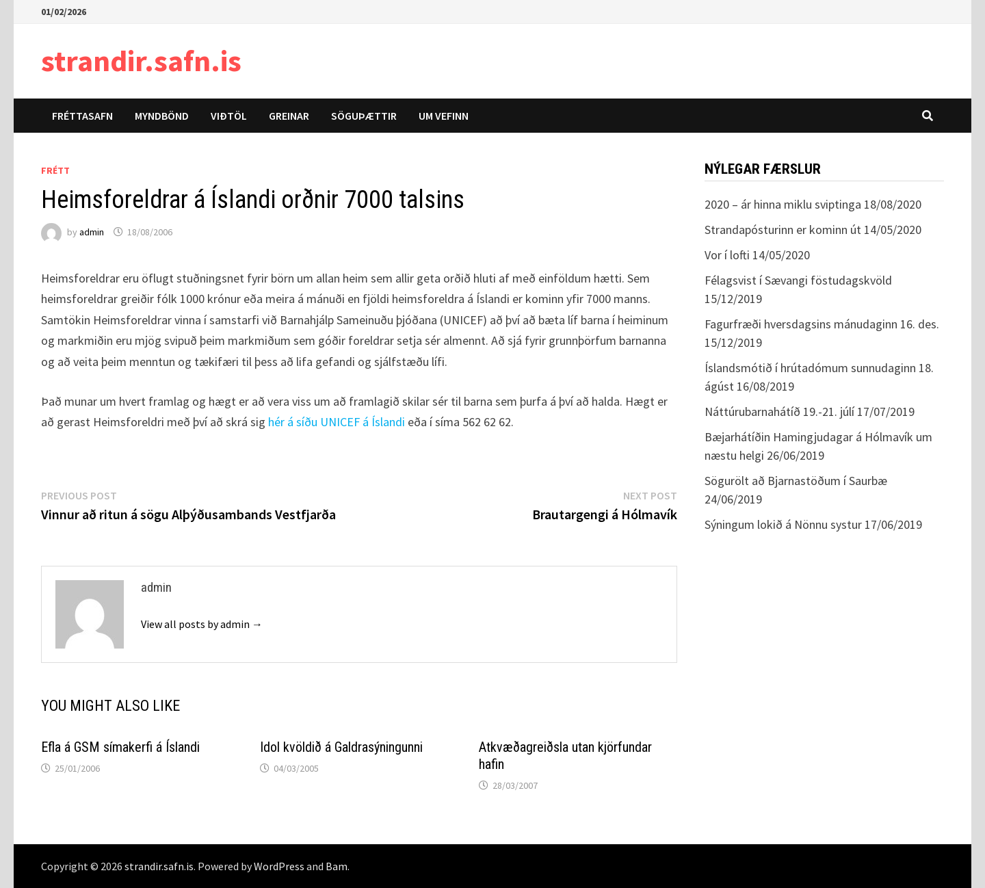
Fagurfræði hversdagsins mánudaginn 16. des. (822, 324)
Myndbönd (162, 115)
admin (91, 232)
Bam (336, 866)
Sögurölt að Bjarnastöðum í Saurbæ (796, 480)
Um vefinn (444, 115)
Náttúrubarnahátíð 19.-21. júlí (779, 411)
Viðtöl (229, 115)
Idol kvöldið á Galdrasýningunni (341, 747)
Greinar (289, 115)
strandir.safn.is (141, 60)
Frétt (55, 170)
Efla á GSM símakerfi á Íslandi (120, 747)
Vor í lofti (727, 255)
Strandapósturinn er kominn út (783, 229)
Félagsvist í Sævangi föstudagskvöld (798, 280)
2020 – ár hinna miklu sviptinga (783, 204)
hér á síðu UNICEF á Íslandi (336, 422)
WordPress (279, 866)
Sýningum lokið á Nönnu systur (783, 524)
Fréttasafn (82, 115)
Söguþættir (364, 115)
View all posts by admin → (202, 624)
